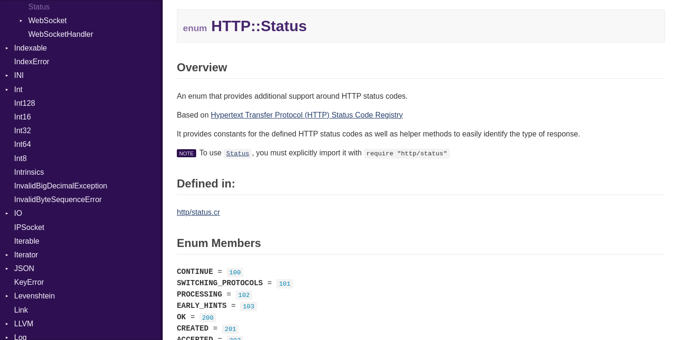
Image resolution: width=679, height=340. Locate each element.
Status (237, 153)
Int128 (24, 103)
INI (19, 75)
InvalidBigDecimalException (60, 186)
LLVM (23, 324)
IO (18, 213)
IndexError (32, 62)
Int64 (22, 144)
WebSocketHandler (60, 34)
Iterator (26, 255)
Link (21, 310)
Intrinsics (29, 172)
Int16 (22, 117)
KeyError (29, 282)
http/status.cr (198, 212)
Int (18, 89)
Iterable (26, 241)
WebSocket (47, 21)
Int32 (22, 131)
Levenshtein (34, 296)
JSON (24, 268)
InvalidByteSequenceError (58, 200)
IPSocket (29, 227)
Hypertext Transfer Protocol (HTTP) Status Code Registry (307, 115)
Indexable (30, 48)
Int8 (20, 158)
